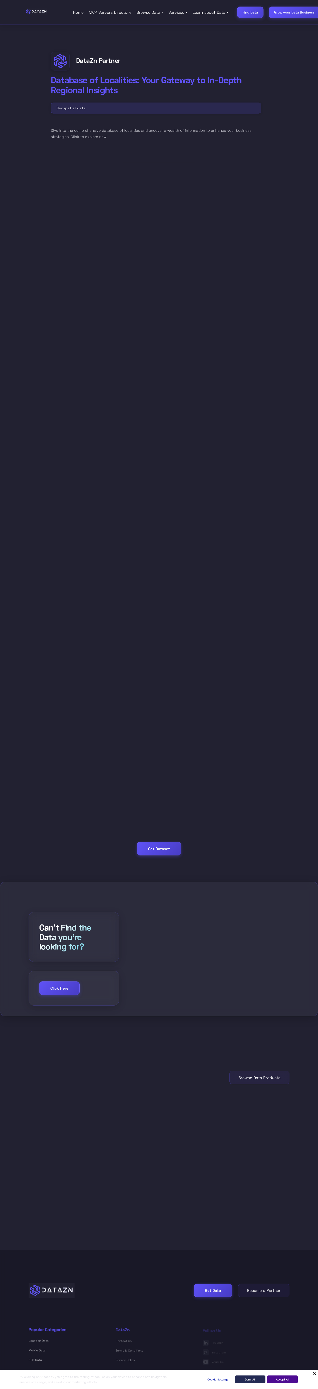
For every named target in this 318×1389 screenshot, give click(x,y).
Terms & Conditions (129, 1351)
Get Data (213, 1290)
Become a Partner (263, 1290)
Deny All (250, 1379)
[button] (150, 12)
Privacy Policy (125, 1361)
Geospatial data (71, 108)
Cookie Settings (217, 1379)
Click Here (59, 988)
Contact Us (124, 1342)
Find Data (250, 12)
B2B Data (35, 1360)
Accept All (282, 1379)
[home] (45, 11)
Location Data (39, 1341)
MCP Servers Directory (110, 12)
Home (78, 12)
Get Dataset (159, 848)
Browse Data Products (259, 1077)
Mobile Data (37, 1350)
